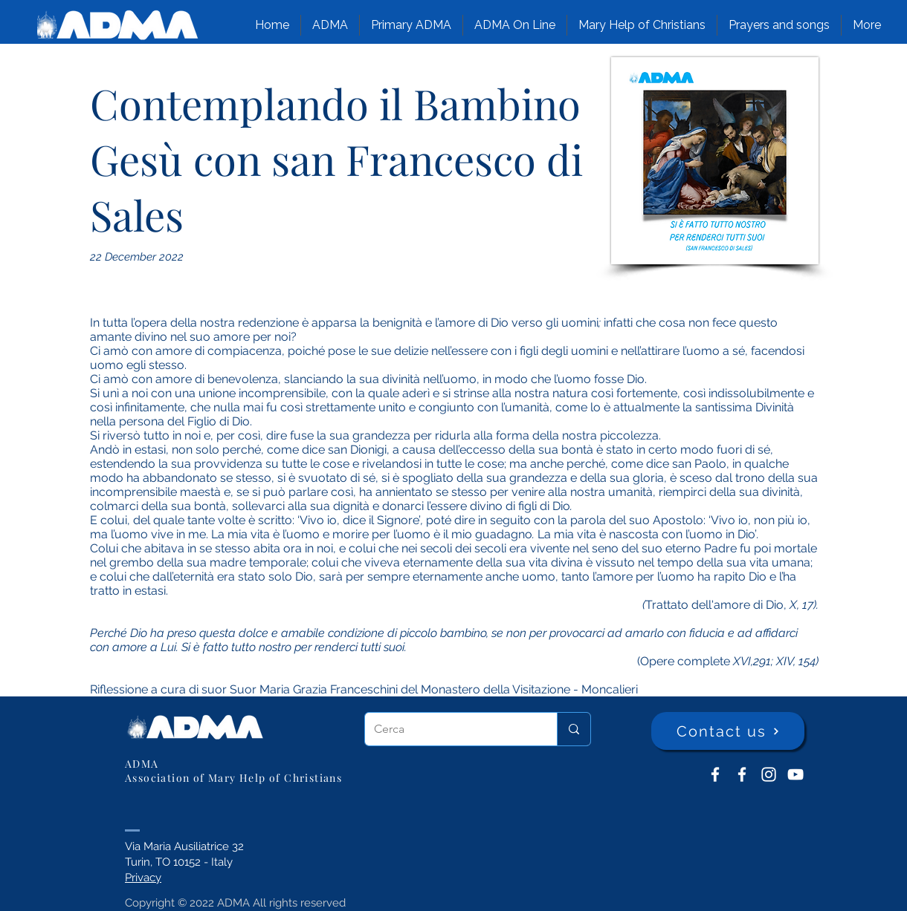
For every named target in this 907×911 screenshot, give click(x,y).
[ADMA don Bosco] (715, 774)
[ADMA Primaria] (742, 774)
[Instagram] (768, 774)
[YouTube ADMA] (795, 774)
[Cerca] (450, 729)
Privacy (143, 877)
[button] (330, 25)
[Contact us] (727, 731)
